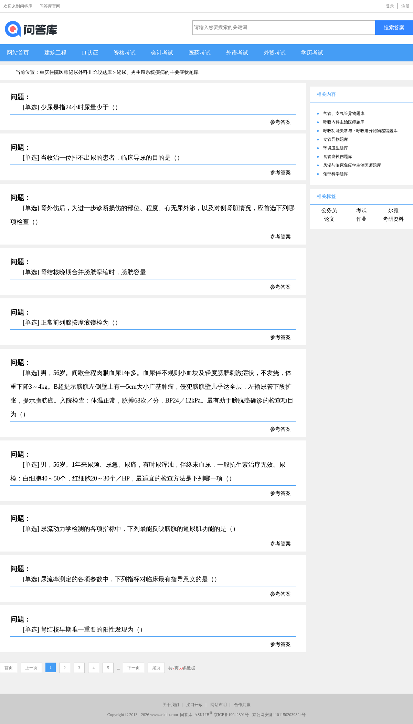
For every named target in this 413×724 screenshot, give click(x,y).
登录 (390, 6)
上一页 (31, 667)
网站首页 (18, 53)
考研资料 (393, 219)
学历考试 (312, 53)
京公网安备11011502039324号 (279, 714)
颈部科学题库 (335, 173)
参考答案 (280, 122)
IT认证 (90, 53)
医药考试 (200, 53)
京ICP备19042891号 (231, 714)
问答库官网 (50, 6)
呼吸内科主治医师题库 (343, 122)
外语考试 (237, 53)
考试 (361, 210)
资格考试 (125, 53)
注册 (405, 6)
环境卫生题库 (335, 148)
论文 (329, 219)
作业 (361, 219)
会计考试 (162, 53)
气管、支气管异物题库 (343, 113)
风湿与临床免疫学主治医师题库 (352, 165)
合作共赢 (242, 704)
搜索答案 (394, 27)
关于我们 (170, 704)
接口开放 (194, 704)
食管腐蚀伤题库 (337, 156)
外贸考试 (275, 53)
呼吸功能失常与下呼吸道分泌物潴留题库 (360, 130)
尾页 (156, 667)
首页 (8, 667)
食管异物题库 (335, 139)
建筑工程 (55, 53)
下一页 (133, 667)
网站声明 (218, 704)
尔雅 (393, 210)
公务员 (329, 210)
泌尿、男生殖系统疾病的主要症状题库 (158, 72)
